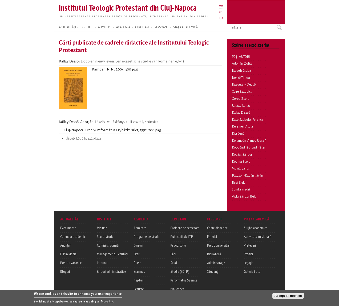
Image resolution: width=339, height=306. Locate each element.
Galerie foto (252, 271)
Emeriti (212, 236)
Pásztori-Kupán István (247, 175)
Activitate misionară (257, 236)
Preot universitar (218, 245)
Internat (102, 262)
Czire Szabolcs (242, 91)
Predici (248, 254)
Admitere (140, 227)
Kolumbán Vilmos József (249, 140)
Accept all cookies (288, 296)
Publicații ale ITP (181, 236)
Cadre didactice (217, 227)
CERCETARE (142, 27)
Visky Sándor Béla (244, 196)
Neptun (139, 280)
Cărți (173, 254)
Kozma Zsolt (241, 161)
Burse (137, 262)
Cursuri (138, 245)
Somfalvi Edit (241, 189)
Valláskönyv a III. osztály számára (140, 123)
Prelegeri (250, 245)
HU (221, 5)
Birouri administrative (111, 271)
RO (221, 18)
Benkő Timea (241, 77)
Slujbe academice (255, 227)
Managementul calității (112, 254)
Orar (136, 254)
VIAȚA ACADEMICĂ (185, 27)
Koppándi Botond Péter (248, 147)
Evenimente (68, 227)
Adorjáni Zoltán (242, 63)
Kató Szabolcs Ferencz (247, 119)
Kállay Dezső (241, 112)
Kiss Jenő (238, 133)
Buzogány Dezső (244, 84)
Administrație (216, 262)
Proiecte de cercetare (184, 227)
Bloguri (65, 271)
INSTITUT (87, 27)
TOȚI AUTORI (241, 56)
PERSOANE (161, 27)
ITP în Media (68, 254)
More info (107, 302)
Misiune (102, 227)
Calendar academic (72, 236)
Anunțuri (65, 245)
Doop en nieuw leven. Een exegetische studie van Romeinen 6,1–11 (140, 62)
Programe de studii (146, 236)
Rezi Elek (238, 182)
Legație (248, 262)
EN (220, 11)
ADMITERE (104, 27)
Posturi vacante (71, 262)
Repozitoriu (178, 245)
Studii (174, 262)
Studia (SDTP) (179, 271)
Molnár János (241, 168)
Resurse (139, 288)
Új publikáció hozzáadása (83, 138)
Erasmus (139, 271)
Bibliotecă (177, 288)
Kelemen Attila (242, 126)
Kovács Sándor (242, 154)
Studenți (212, 271)
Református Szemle (183, 280)
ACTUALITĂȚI (67, 27)
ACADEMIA (123, 27)
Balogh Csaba (241, 70)
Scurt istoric (105, 236)
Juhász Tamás (241, 105)
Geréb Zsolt (240, 98)
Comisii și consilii (108, 245)
